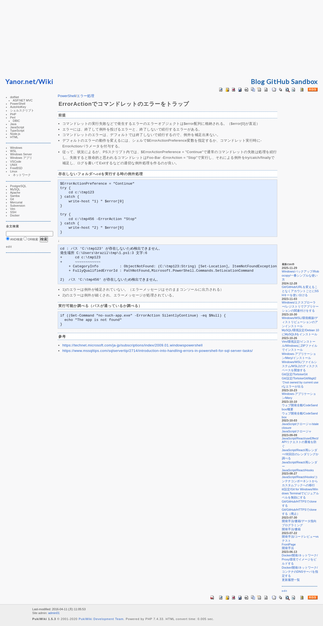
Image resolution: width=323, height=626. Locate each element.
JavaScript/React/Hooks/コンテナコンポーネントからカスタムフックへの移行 (300, 481)
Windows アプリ (21, 157)
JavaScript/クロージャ (296, 431)
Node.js (15, 133)
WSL (13, 151)
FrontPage (288, 544)
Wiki (45, 81)
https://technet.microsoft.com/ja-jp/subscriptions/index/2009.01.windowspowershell (132, 345)
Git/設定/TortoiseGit (294, 374)
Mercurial (16, 202)
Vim (12, 208)
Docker (15, 215)
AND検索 (14, 239)
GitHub (278, 81)
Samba (15, 195)
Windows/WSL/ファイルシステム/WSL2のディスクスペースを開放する (300, 366)
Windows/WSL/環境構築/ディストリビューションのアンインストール (300, 322)
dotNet (14, 97)
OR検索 (30, 239)
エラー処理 (85, 96)
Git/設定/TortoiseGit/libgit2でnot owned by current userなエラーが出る (300, 382)
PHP (13, 114)
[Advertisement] (161, 38)
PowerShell (17, 103)
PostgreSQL (18, 186)
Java (13, 124)
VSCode (15, 161)
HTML (14, 137)
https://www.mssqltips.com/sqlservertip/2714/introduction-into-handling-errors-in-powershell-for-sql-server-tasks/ (157, 351)
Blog (258, 81)
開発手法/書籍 (291, 529)
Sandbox (304, 81)
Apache (15, 192)
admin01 (54, 613)
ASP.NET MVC (23, 100)
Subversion (17, 205)
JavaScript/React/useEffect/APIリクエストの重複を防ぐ (300, 442)
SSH (13, 212)
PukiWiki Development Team (101, 619)
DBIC (16, 120)
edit (9, 246)
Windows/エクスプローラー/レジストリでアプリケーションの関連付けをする (300, 306)
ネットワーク (22, 174)
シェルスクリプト (22, 110)
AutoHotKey (18, 107)
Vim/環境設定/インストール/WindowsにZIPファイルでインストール (299, 345)
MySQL (15, 189)
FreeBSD (16, 168)
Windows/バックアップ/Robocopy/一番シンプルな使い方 (300, 275)
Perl (13, 117)
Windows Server (21, 154)
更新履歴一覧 (291, 579)
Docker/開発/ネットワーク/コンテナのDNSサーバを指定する (300, 571)
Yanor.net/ (21, 81)
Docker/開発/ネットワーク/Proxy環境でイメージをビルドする (300, 559)
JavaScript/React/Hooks (297, 470)
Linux (13, 171)
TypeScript (17, 130)
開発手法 (288, 548)
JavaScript (17, 127)
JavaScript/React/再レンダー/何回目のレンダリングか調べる (300, 454)
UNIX (13, 164)
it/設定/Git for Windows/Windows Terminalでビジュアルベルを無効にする (300, 493)
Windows (16, 147)
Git (12, 199)
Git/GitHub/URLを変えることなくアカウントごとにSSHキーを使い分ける (300, 291)
